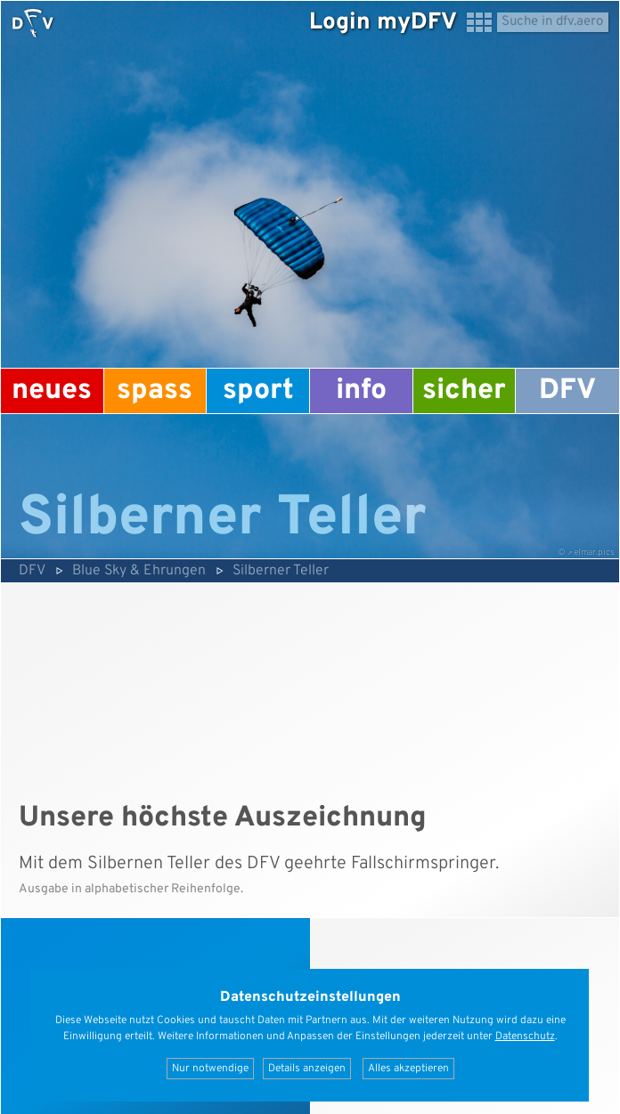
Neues (52, 391)
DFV (567, 391)
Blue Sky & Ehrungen (139, 571)
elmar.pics (594, 552)
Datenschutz (525, 1036)
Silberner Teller (280, 571)
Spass (154, 391)
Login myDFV (383, 22)
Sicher (464, 391)
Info (361, 391)
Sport (258, 391)
